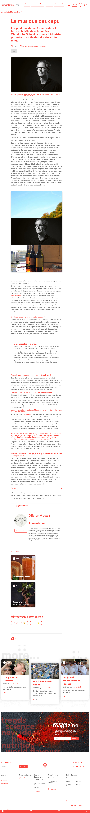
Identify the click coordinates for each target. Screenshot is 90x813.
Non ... (36, 623)
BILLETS (75, 4)
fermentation (27, 414)
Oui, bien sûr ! (19, 623)
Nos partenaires (4, 783)
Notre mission (4, 778)
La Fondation (4, 780)
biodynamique (16, 295)
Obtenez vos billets (76, 805)
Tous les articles (20, 530)
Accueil (4, 12)
